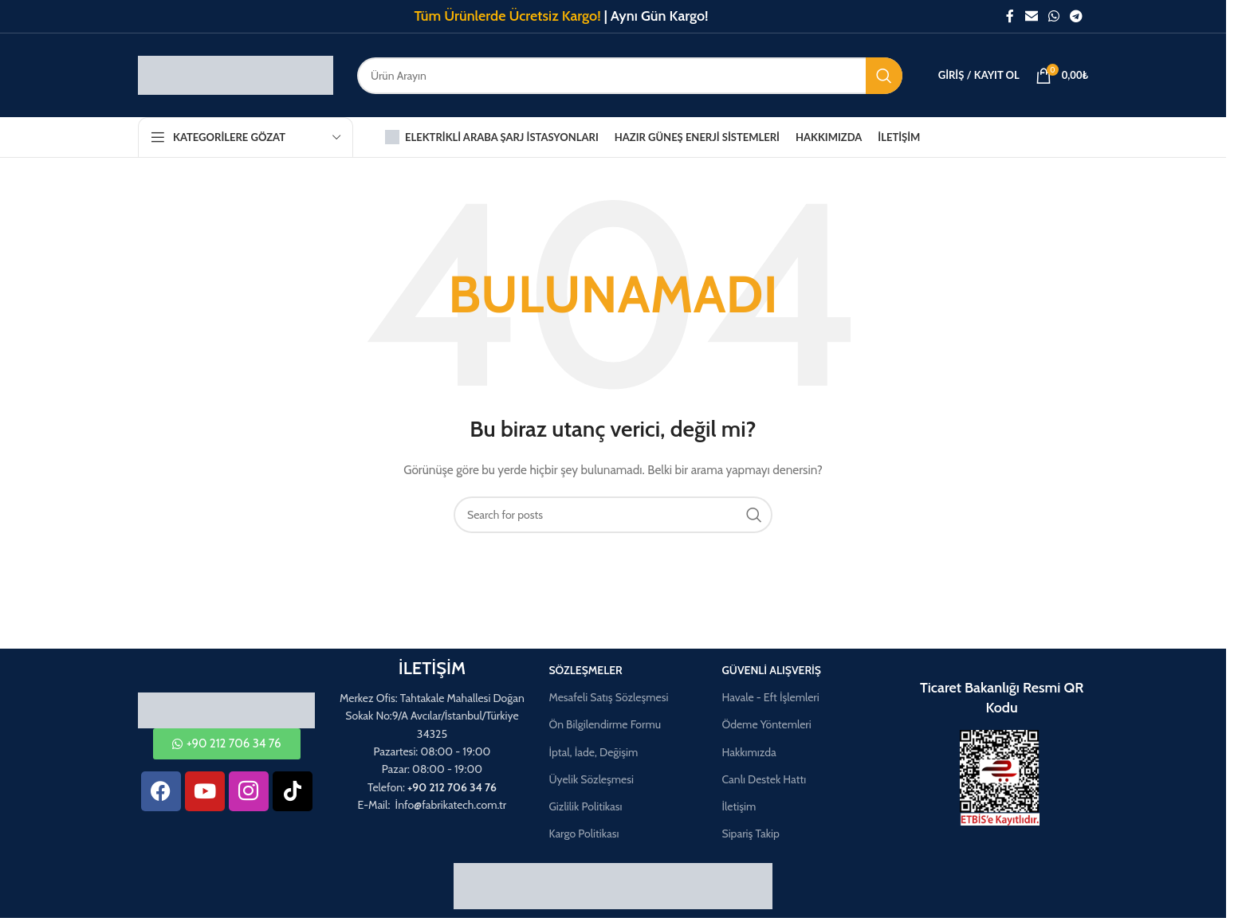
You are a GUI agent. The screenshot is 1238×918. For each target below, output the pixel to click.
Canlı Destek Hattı (763, 779)
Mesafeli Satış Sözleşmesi (608, 697)
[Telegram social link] (1076, 16)
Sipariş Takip (750, 833)
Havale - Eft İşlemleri (770, 697)
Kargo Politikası (583, 833)
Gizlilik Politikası (585, 806)
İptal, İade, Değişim (593, 752)
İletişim (738, 806)
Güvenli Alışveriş (771, 670)
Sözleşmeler (585, 670)
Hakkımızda (748, 752)
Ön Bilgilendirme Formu (604, 724)
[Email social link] (1031, 16)
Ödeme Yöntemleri (766, 724)
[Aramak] (629, 75)
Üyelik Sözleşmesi (591, 779)
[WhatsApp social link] (1053, 16)
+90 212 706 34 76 (452, 787)
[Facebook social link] (1010, 16)
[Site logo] (235, 74)
